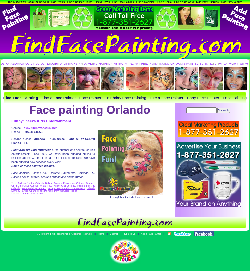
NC (162, 63)
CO (27, 63)
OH (172, 63)
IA (71, 63)
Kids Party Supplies (207, 2)
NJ (146, 63)
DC (37, 63)
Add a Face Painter (151, 234)
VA (225, 63)
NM (152, 63)
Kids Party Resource (26, 2)
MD (95, 63)
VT (221, 63)
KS (75, 63)
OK (178, 63)
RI (192, 63)
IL (64, 63)
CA (22, 63)
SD (202, 63)
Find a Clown (102, 2)
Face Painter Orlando (58, 185)
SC (196, 63)
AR (17, 63)
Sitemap (114, 234)
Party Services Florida (65, 191)
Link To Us (129, 234)
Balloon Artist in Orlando (31, 183)
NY (157, 63)
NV (137, 63)
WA (231, 63)
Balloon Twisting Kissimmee (60, 183)
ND (167, 63)
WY (246, 63)
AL (2, 63)
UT (216, 63)
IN (67, 63)
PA (188, 63)
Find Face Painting (123, 2)
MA (101, 63)
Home (101, 234)
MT (126, 63)
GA (52, 63)
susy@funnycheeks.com (40, 127)
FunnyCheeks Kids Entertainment (41, 121)
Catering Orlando (85, 183)
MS (116, 63)
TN (206, 63)
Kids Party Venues (231, 2)
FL (47, 63)
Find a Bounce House (79, 2)
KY (80, 63)
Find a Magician (145, 2)
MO (121, 63)
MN (110, 63)
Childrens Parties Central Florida (28, 185)
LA (85, 63)
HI (56, 63)
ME (90, 63)
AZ (12, 63)
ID (60, 63)
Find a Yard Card (184, 2)
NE (132, 63)
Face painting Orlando (34, 188)
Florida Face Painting (33, 193)
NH (142, 63)
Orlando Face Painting (41, 191)
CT (32, 63)
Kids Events (58, 2)
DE (42, 63)
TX (211, 63)
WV (236, 63)
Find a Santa (164, 2)
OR (183, 63)
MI (105, 63)
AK (7, 63)
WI (241, 63)
